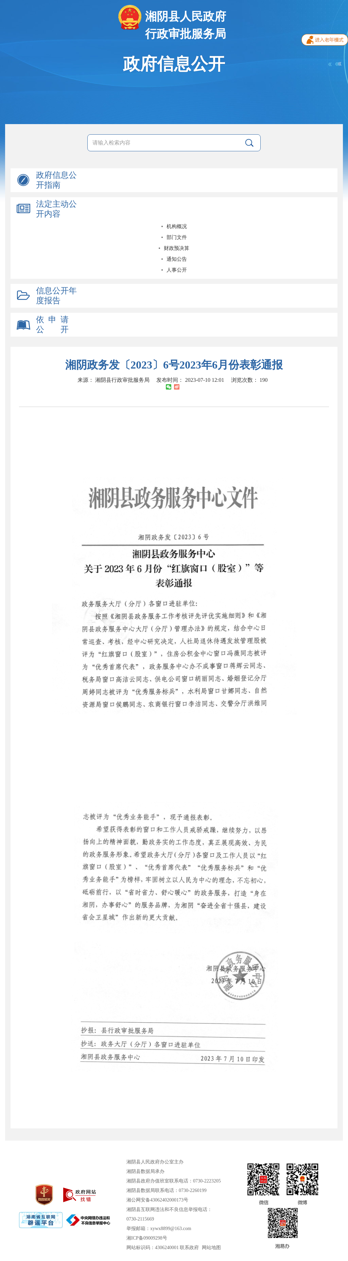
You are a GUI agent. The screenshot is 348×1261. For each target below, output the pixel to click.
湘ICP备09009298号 (146, 1238)
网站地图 (211, 1247)
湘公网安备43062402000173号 (157, 1200)
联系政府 (189, 1247)
